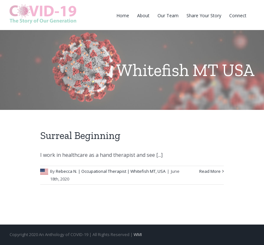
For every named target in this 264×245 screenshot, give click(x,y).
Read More (210, 171)
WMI (138, 234)
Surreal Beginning (80, 135)
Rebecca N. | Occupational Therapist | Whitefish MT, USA (110, 171)
